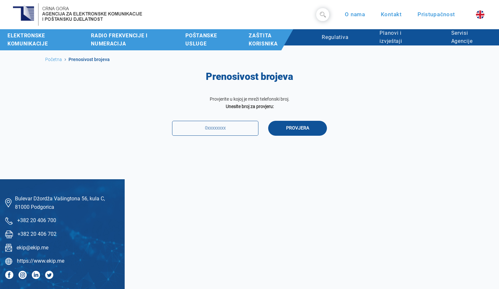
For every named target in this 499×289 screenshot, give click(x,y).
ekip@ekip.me (32, 248)
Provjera (297, 128)
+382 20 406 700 (36, 220)
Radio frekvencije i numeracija (119, 40)
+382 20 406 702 (37, 234)
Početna (53, 59)
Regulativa (335, 37)
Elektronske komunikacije (27, 40)
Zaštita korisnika (263, 40)
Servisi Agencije (462, 37)
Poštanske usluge (201, 40)
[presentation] (249, 156)
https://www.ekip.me (40, 261)
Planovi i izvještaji (391, 37)
